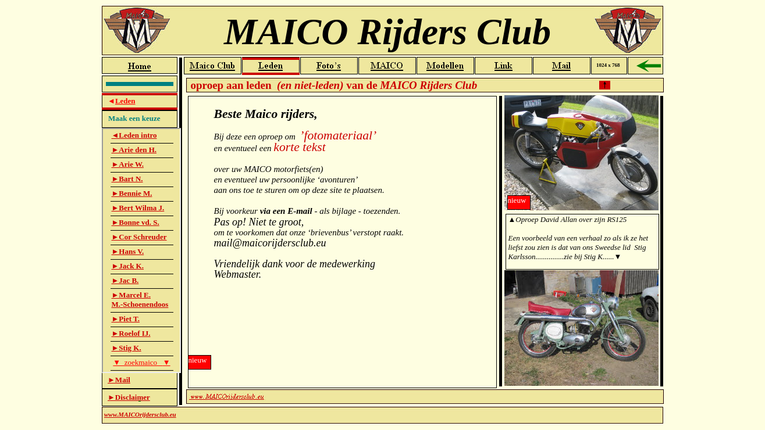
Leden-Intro (424, 240)
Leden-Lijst (141, 250)
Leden (125, 100)
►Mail (119, 379)
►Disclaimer (129, 397)
